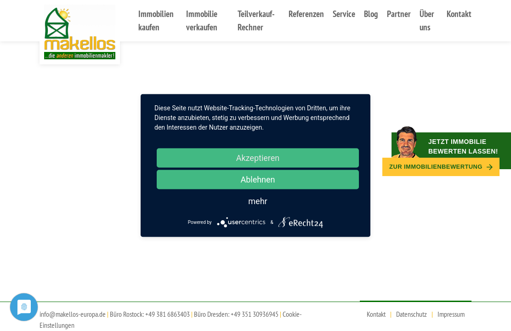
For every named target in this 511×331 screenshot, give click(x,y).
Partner (399, 13)
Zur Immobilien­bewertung (441, 166)
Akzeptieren (258, 158)
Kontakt (459, 13)
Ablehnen (257, 179)
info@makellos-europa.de (73, 314)
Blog (371, 13)
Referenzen (306, 13)
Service (344, 13)
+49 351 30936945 (254, 314)
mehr (257, 201)
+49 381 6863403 (167, 314)
